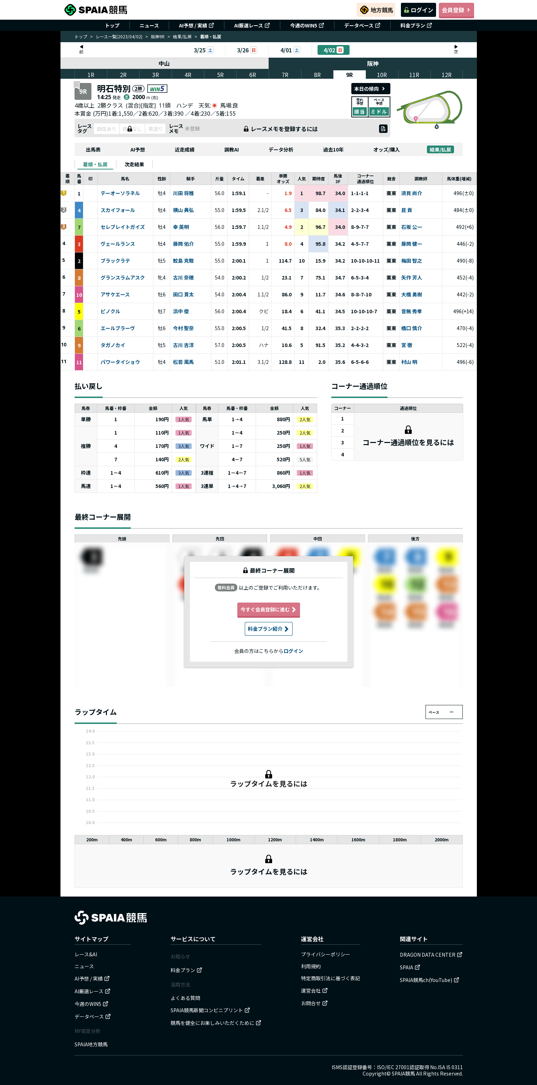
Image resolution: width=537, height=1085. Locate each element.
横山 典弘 (183, 210)
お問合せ (314, 1003)
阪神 (373, 63)
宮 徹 (406, 345)
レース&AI (86, 954)
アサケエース (115, 294)
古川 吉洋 (183, 345)
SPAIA (410, 967)
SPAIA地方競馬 (91, 1044)
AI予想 (138, 149)
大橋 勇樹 (411, 294)
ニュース (149, 25)
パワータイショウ (120, 362)
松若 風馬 (183, 362)
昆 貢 (406, 210)
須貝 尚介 (411, 193)
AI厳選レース (252, 25)
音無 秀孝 (411, 311)
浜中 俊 (181, 311)
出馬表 (93, 149)
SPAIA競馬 (403, 1073)
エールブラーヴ (118, 328)
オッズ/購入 (387, 149)
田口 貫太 (183, 294)
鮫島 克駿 (183, 261)
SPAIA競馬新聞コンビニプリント (210, 1010)
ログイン (418, 10)
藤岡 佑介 (183, 244)
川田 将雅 (183, 193)
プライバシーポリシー (325, 954)
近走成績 (184, 149)
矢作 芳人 (411, 278)
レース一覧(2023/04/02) (119, 36)
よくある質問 (185, 997)
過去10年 (333, 149)
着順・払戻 (95, 164)
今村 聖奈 (183, 328)
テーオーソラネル (120, 193)
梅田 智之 (411, 261)
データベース (362, 25)
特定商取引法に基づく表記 (330, 978)
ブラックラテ (115, 261)
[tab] (95, 164)
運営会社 (314, 990)
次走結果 (134, 164)
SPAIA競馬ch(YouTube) (429, 980)
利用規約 (311, 966)
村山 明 (409, 362)
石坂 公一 (411, 227)
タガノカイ (113, 345)
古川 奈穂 (183, 278)
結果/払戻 (182, 36)
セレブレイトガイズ (123, 227)
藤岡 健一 (411, 244)
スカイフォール (118, 210)
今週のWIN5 (307, 25)
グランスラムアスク (123, 278)
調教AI (232, 149)
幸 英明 (181, 227)
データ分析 (281, 149)
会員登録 (456, 10)
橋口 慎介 (411, 328)
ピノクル (110, 311)
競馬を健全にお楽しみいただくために (216, 1023)
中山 (164, 63)
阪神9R (158, 36)
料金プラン (416, 25)
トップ (112, 25)
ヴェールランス (118, 244)
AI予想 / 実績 (196, 25)
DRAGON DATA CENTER (431, 954)
